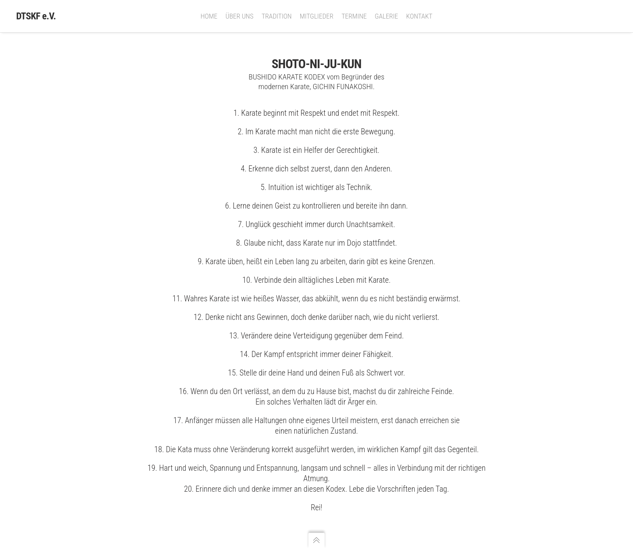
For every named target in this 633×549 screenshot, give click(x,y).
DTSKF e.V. (36, 16)
